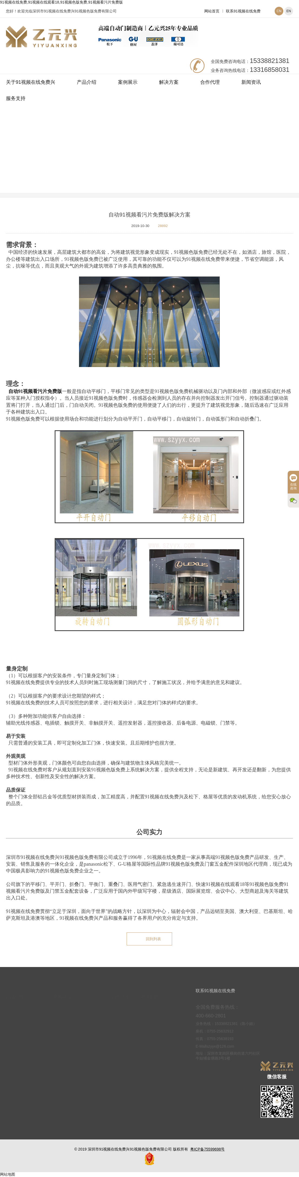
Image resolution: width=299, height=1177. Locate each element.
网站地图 (7, 1174)
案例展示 (127, 82)
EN (289, 11)
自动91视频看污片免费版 (35, 391)
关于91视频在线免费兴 (30, 82)
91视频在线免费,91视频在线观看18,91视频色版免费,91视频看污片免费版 (61, 2)
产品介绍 (86, 82)
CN (279, 11)
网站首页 (211, 11)
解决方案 (169, 82)
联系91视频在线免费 (243, 11)
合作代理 (210, 82)
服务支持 (15, 98)
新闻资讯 (251, 82)
